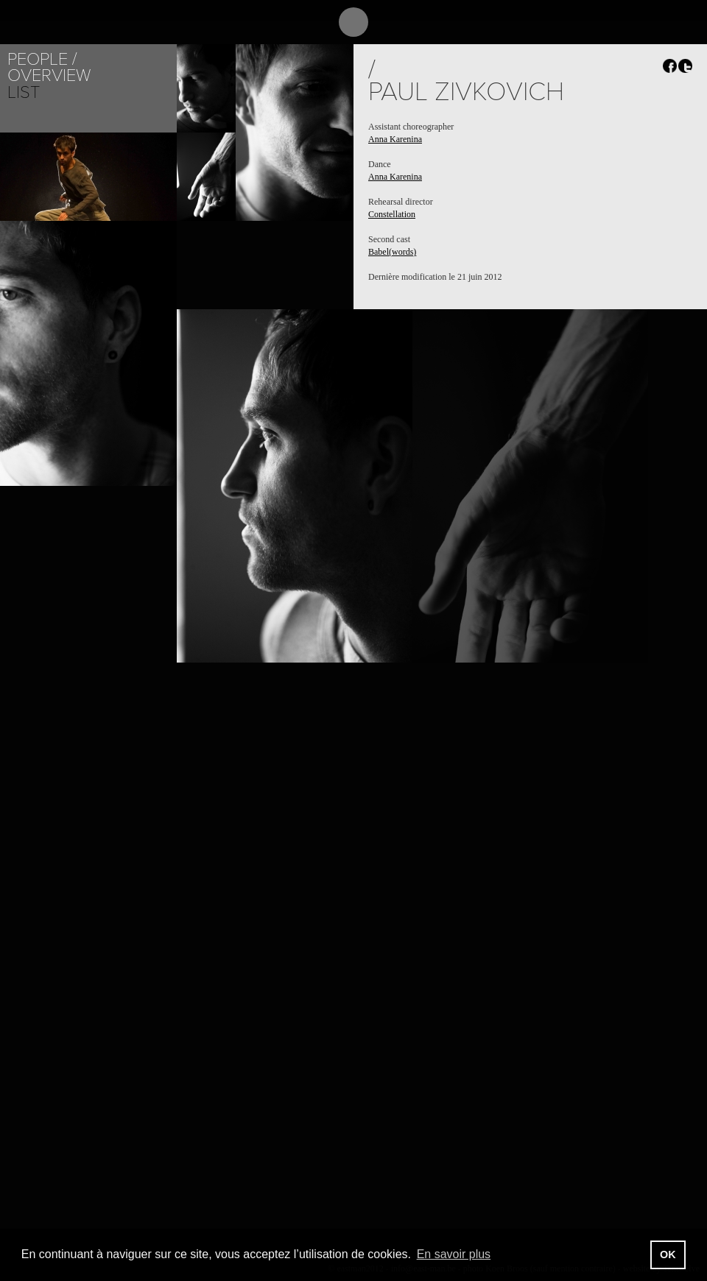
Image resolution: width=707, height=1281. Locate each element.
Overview (49, 75)
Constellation (391, 214)
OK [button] (668, 1254)
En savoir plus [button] (454, 1254)
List (23, 92)
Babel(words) (392, 252)
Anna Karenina (395, 139)
